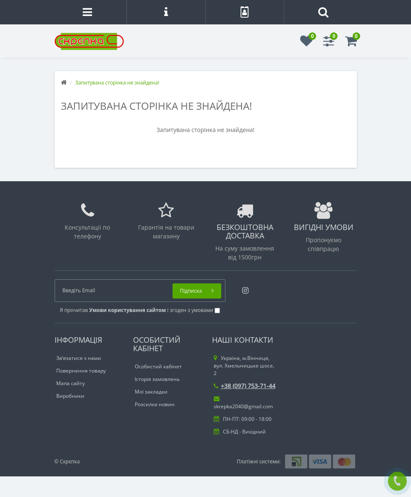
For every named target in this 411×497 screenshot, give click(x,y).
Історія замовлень (157, 379)
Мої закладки (151, 391)
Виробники (70, 395)
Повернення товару (81, 370)
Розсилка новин (155, 404)
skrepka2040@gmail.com (243, 403)
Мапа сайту (70, 383)
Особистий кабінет (158, 366)
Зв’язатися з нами (78, 358)
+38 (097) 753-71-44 (244, 386)
